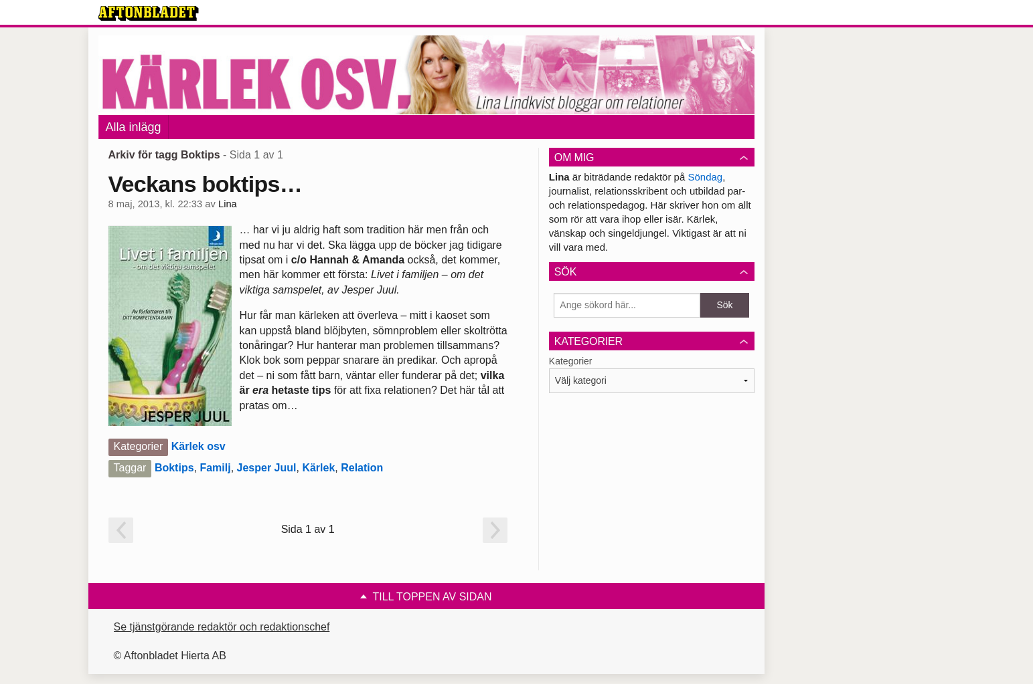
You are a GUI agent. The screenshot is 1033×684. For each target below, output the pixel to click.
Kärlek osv (198, 446)
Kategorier (570, 361)
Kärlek (318, 467)
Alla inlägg (133, 127)
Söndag (705, 177)
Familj (215, 467)
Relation (362, 467)
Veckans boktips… (205, 184)
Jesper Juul (267, 467)
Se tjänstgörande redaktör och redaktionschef (222, 627)
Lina (227, 204)
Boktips (174, 467)
